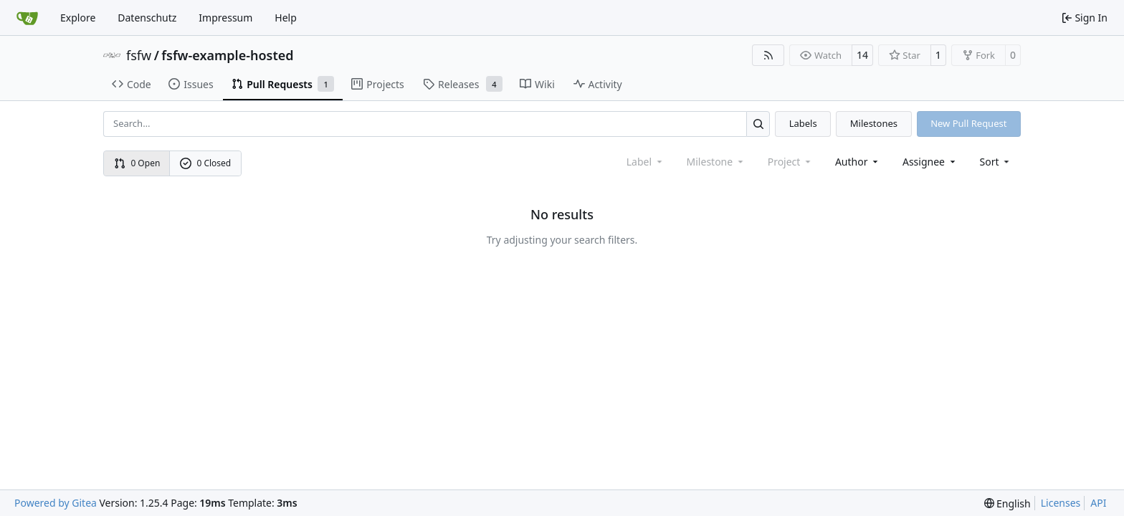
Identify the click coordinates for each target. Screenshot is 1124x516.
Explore (77, 17)
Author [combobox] (857, 161)
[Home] (27, 18)
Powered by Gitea (55, 503)
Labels (803, 123)
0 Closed (206, 163)
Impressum (225, 17)
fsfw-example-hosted (227, 55)
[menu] (996, 161)
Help (286, 17)
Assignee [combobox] (930, 161)
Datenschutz (147, 17)
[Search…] (758, 123)
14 (862, 55)
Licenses (1061, 503)
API (1098, 503)
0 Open (137, 163)
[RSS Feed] (768, 55)
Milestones (873, 123)
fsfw (138, 55)
